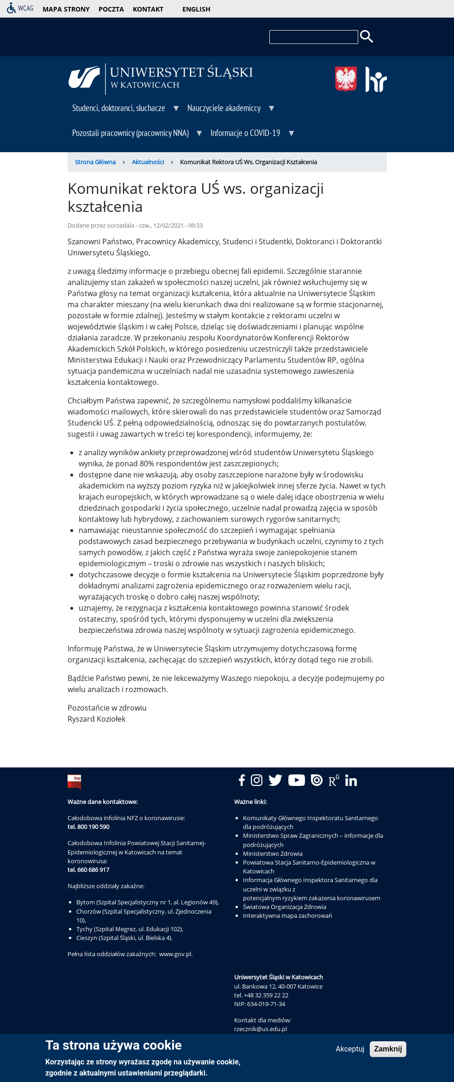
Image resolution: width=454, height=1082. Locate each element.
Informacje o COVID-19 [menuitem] (251, 136)
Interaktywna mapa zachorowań (287, 915)
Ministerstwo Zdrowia (273, 853)
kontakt (148, 9)
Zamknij (388, 1051)
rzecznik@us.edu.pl (260, 1029)
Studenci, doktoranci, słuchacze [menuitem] (124, 111)
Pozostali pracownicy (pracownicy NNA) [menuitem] (136, 136)
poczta (111, 9)
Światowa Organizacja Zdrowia (284, 907)
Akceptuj (350, 1051)
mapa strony (66, 9)
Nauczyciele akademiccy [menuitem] (229, 111)
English (196, 9)
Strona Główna (95, 162)
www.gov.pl (175, 954)
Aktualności (148, 162)
